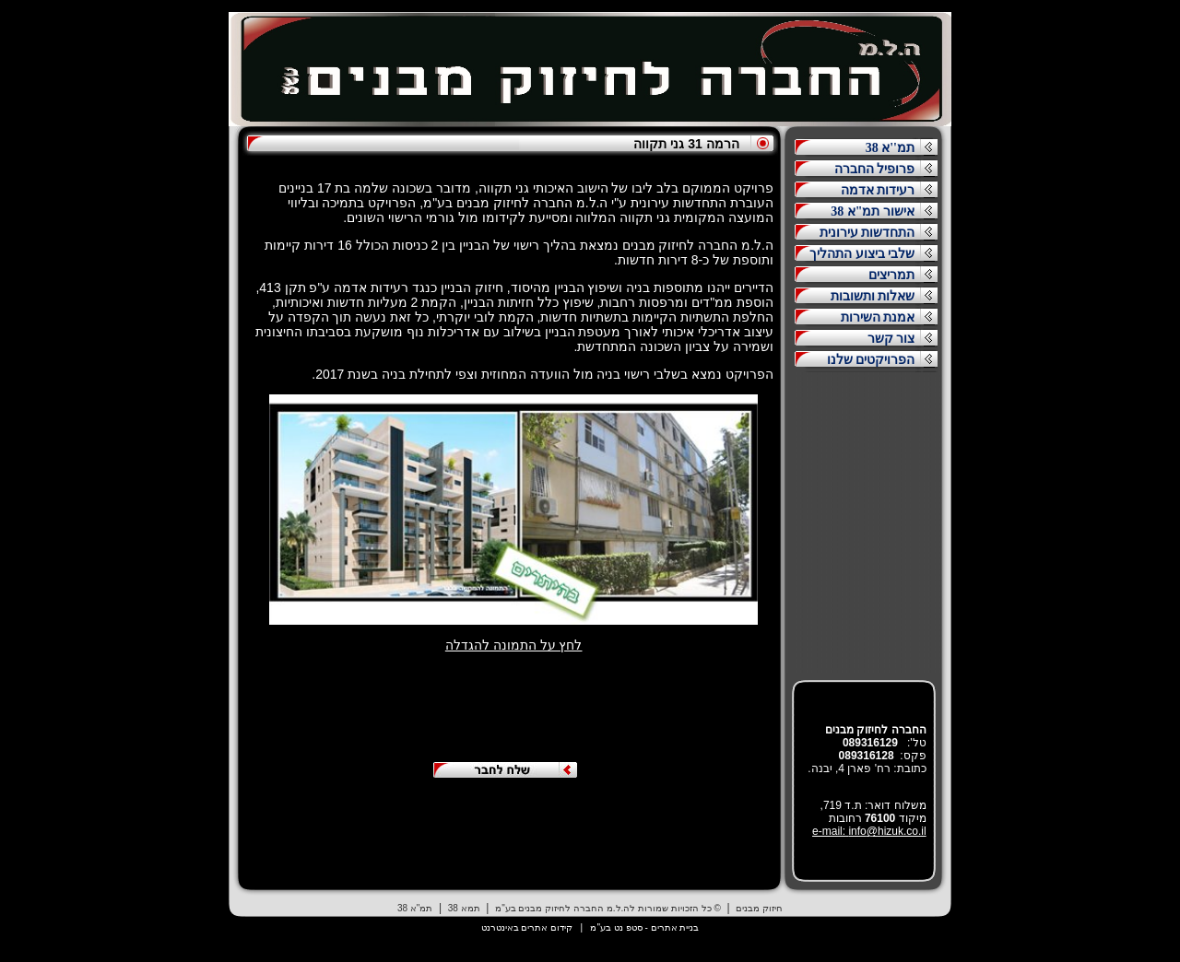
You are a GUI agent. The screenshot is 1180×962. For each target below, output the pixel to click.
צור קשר (891, 339)
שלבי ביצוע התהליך (861, 254)
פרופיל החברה (874, 169)
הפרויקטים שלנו (871, 360)
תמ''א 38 (890, 148)
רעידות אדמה (878, 190)
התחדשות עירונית (867, 233)
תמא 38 (464, 908)
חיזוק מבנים (759, 908)
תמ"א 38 (414, 908)
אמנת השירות (878, 317)
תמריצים (891, 275)
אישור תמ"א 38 (872, 211)
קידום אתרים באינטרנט (527, 927)
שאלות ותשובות (873, 296)
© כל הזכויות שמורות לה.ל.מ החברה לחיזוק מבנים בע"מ (608, 908)
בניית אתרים (675, 927)
